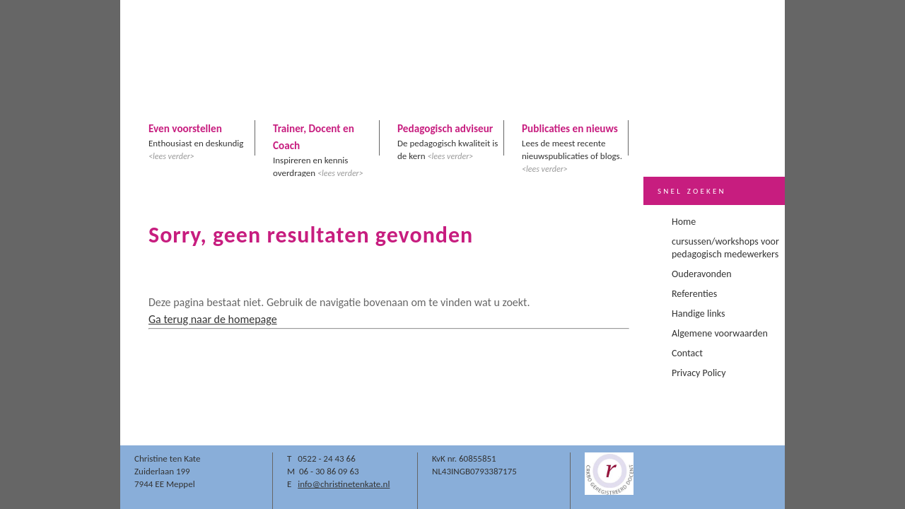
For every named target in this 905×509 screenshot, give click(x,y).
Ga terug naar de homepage (212, 319)
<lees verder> (171, 156)
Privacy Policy (699, 373)
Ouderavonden (702, 274)
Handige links (698, 314)
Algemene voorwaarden (720, 333)
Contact (687, 353)
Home (684, 222)
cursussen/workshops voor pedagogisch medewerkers (725, 247)
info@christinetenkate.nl (344, 484)
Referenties (694, 294)
